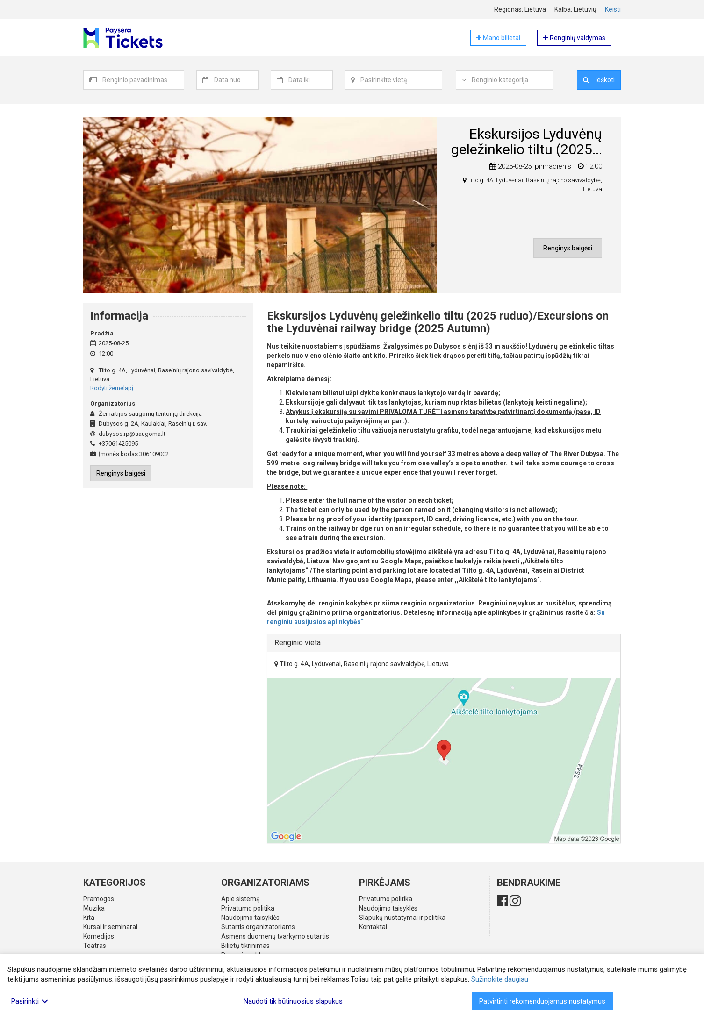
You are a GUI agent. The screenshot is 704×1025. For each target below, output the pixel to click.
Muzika (94, 908)
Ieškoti (599, 80)
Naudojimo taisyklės (250, 917)
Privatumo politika (247, 908)
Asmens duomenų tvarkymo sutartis (275, 936)
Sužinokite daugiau (499, 979)
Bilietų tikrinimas (245, 945)
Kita (88, 917)
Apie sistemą (240, 899)
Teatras (94, 945)
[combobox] (143, 80)
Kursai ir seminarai (110, 927)
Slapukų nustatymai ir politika (402, 917)
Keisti (613, 9)
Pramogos (98, 899)
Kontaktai (373, 927)
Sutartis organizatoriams (258, 927)
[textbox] (143, 80)
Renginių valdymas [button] (574, 38)
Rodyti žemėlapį (111, 387)
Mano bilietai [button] (498, 38)
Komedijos (98, 936)
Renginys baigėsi (567, 248)
